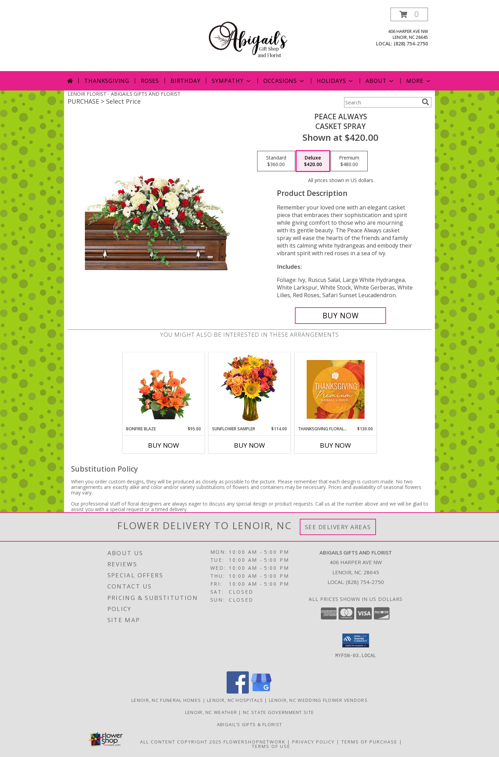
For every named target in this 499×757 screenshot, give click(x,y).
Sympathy (232, 81)
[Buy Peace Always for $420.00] (340, 315)
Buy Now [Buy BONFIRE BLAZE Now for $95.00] (163, 445)
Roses (150, 81)
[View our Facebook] (238, 691)
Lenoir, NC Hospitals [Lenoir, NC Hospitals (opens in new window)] (235, 700)
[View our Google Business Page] (261, 691)
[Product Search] (381, 102)
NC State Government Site (278, 712)
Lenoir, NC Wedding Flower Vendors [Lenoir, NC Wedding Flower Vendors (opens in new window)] (318, 700)
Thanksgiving (106, 81)
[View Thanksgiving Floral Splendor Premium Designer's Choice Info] (336, 389)
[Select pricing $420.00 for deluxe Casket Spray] (313, 161)
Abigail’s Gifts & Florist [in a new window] (249, 724)
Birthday (185, 81)
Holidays (335, 81)
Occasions (284, 81)
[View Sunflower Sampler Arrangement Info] (250, 389)
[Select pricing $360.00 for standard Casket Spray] (276, 161)
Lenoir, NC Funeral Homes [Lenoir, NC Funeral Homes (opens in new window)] (166, 700)
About (380, 81)
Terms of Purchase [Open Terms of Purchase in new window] (369, 742)
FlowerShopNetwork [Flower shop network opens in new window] (255, 742)
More (418, 81)
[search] (425, 102)
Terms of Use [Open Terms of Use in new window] (271, 746)
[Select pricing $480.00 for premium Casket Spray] (349, 161)
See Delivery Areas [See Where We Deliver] (338, 527)
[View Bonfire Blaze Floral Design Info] (164, 389)
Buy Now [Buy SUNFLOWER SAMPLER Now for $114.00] (249, 445)
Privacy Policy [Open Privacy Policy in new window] (313, 742)
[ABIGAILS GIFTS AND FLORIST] (249, 39)
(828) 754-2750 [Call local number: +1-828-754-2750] (411, 43)
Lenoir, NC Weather (211, 712)
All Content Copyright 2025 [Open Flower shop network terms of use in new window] (181, 742)
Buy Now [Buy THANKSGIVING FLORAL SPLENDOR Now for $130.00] (335, 445)
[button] (409, 14)
